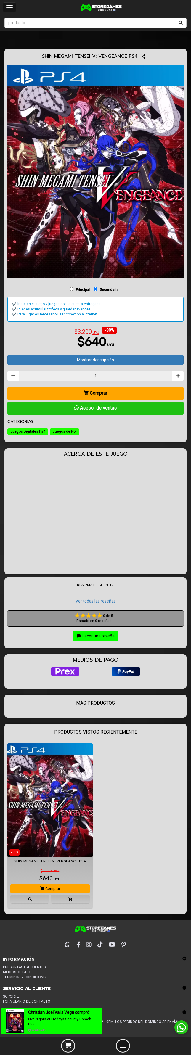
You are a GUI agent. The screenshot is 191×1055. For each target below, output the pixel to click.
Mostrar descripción (95, 359)
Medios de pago (17, 972)
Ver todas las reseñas (96, 601)
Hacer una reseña (96, 636)
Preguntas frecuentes (24, 967)
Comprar (95, 393)
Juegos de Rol (64, 431)
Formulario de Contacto (26, 1001)
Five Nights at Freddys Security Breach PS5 (59, 1021)
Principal (83, 290)
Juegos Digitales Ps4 (27, 431)
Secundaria (109, 290)
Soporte (11, 996)
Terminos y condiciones (25, 977)
